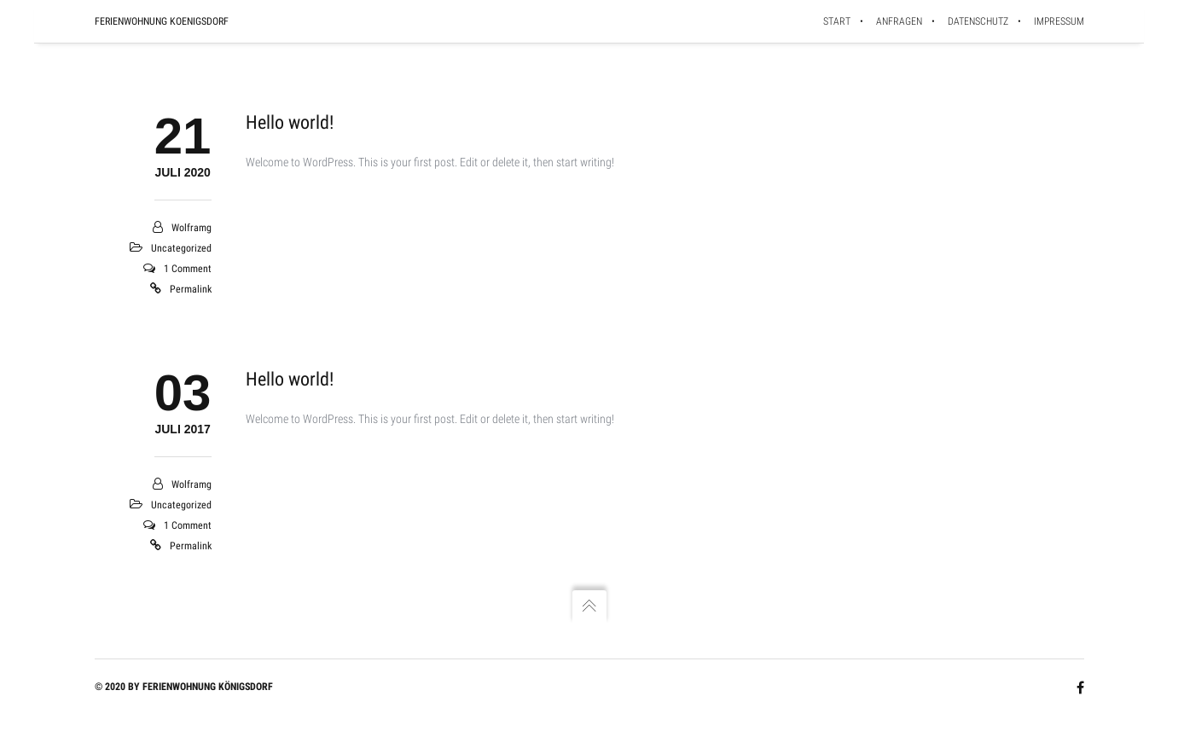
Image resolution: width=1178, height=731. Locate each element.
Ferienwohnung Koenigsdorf (162, 21)
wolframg (191, 228)
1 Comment (188, 269)
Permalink (191, 289)
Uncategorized (181, 248)
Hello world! (290, 122)
